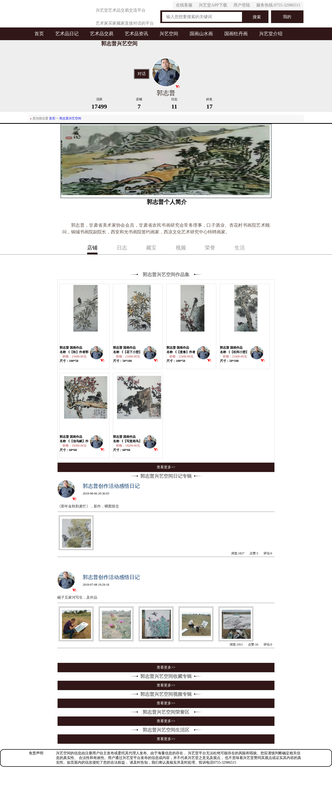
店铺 (92, 247)
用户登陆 (241, 5)
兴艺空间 (169, 33)
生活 (239, 247)
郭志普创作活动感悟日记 (111, 486)
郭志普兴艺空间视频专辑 (166, 694)
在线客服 (184, 5)
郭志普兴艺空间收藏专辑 (166, 676)
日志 (122, 247)
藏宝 (151, 247)
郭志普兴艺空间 (70, 118)
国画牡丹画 (236, 33)
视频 (181, 247)
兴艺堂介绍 (270, 33)
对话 (141, 73)
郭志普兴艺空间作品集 (166, 274)
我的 (287, 17)
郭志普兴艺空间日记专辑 (166, 476)
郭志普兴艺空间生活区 (166, 730)
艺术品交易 (101, 33)
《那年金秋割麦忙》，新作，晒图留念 (88, 506)
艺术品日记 (67, 33)
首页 (39, 33)
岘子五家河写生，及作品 (77, 597)
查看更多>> (166, 467)
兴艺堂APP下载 (213, 5)
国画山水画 (201, 33)
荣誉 (210, 247)
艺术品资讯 (136, 33)
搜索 (257, 17)
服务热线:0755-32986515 (278, 5)
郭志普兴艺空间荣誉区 (166, 712)
